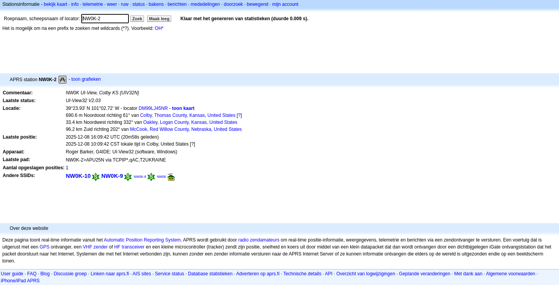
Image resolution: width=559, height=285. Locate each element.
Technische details (302, 273)
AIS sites (142, 273)
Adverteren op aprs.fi (257, 273)
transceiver (133, 247)
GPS (44, 247)
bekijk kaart (56, 4)
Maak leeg (159, 18)
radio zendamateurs (259, 240)
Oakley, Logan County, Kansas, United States (190, 122)
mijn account (285, 4)
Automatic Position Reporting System (142, 240)
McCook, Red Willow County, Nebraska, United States (186, 129)
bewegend (257, 4)
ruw (124, 4)
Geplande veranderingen (424, 273)
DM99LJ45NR (153, 108)
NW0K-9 (112, 176)
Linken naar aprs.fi (110, 273)
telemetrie (93, 4)
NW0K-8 (140, 177)
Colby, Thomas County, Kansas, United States (187, 115)
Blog (45, 273)
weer (112, 4)
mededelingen (205, 4)
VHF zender (95, 247)
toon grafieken (86, 79)
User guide (12, 273)
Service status (169, 273)
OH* (159, 28)
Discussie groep (70, 273)
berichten (177, 4)
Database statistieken (210, 273)
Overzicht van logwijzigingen (365, 273)
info (74, 4)
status (138, 4)
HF (117, 247)
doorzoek (233, 4)
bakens (156, 4)
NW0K (162, 177)
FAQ (31, 273)
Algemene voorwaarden (510, 273)
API (328, 273)
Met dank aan (468, 273)
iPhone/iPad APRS (20, 280)
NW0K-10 (78, 176)
